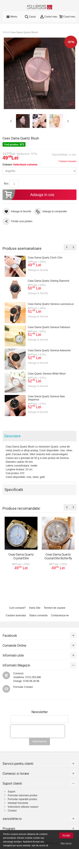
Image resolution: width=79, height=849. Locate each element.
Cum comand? (17, 607)
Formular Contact (23, 686)
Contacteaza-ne (60, 615)
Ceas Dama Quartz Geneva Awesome (49, 350)
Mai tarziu (66, 843)
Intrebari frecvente (18, 803)
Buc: (6, 183)
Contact (12, 810)
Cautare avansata (16, 615)
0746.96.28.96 (31, 681)
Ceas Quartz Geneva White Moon (47, 373)
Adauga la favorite (38, 270)
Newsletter (39, 712)
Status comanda (38, 615)
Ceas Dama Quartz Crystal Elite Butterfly (58, 556)
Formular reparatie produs (22, 799)
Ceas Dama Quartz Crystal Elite (21, 556)
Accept (66, 835)
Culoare (20, 164)
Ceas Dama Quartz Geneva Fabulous (49, 327)
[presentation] (37, 731)
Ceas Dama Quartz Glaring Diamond (48, 280)
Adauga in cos (28, 194)
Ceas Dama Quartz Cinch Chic (45, 257)
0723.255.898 (33, 677)
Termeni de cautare (55, 607)
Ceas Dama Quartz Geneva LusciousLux (51, 304)
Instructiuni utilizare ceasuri (23, 806)
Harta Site (34, 607)
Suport (11, 791)
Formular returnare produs (22, 795)
